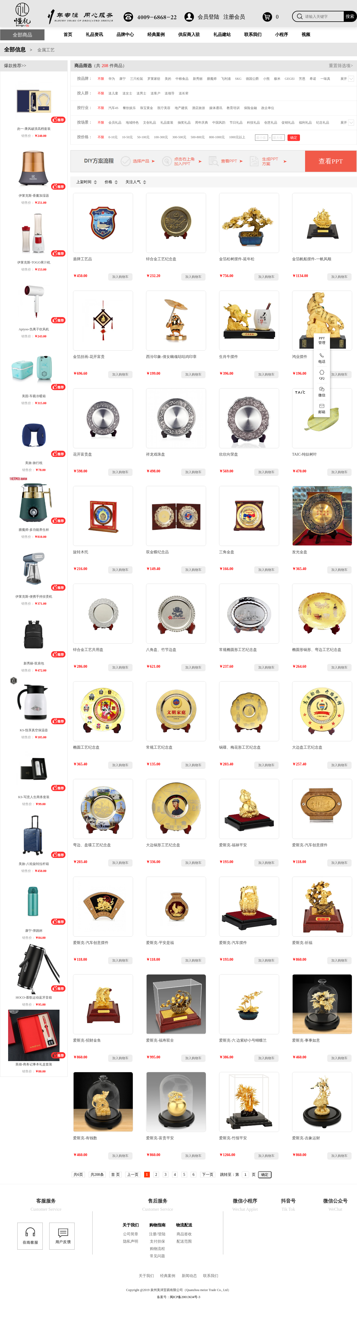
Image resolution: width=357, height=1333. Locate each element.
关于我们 (131, 1225)
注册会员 (234, 17)
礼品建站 (222, 34)
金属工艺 (45, 50)
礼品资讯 (94, 34)
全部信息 (15, 49)
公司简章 (130, 1234)
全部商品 (22, 35)
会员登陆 (208, 17)
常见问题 (157, 1256)
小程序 (281, 34)
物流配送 (184, 1225)
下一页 (207, 1175)
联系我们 (253, 34)
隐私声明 (130, 1241)
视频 (306, 34)
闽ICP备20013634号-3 (185, 1297)
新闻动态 (189, 1276)
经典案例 (156, 34)
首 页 (115, 1175)
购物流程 (157, 1249)
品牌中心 (125, 34)
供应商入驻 (189, 34)
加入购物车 (120, 277)
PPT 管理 (321, 340)
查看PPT (331, 161)
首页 (68, 34)
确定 (264, 1175)
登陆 (162, 1234)
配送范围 (184, 1241)
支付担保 (157, 1241)
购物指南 (157, 1225)
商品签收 (184, 1234)
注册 (153, 1234)
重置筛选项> (341, 65)
